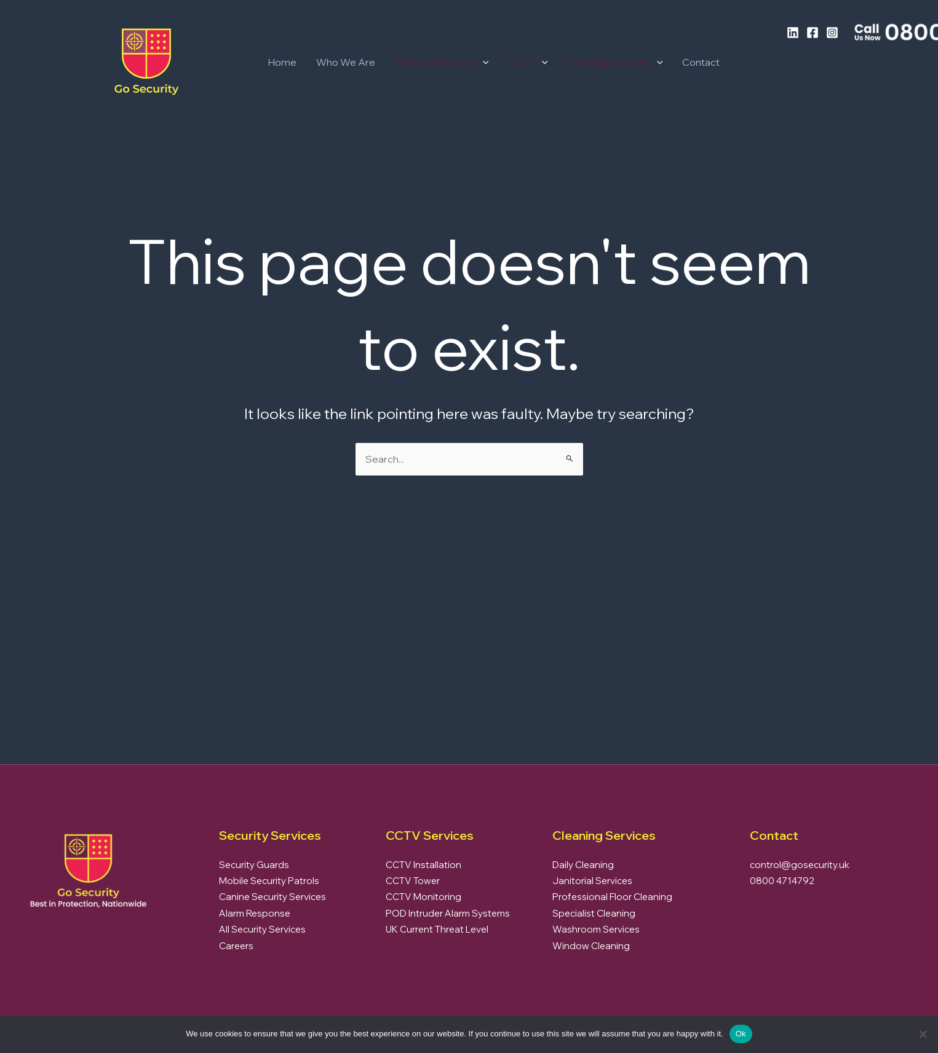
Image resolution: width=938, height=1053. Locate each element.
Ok (741, 1033)
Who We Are (345, 62)
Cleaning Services (615, 62)
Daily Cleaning (583, 865)
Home (282, 62)
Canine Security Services (272, 896)
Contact (701, 62)
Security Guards (254, 865)
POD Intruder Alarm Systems (448, 913)
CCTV (528, 62)
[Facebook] (812, 32)
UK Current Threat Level (437, 929)
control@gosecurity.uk (799, 865)
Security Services (442, 62)
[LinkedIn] (793, 32)
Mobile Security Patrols (269, 881)
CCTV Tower (413, 881)
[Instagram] (832, 32)
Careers (236, 946)
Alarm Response (254, 913)
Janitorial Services (592, 881)
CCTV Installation (423, 865)
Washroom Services (596, 929)
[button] (483, 62)
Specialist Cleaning (593, 913)
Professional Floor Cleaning (612, 896)
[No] (922, 1034)
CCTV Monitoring (423, 896)
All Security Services (262, 929)
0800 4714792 (782, 881)
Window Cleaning (591, 946)
